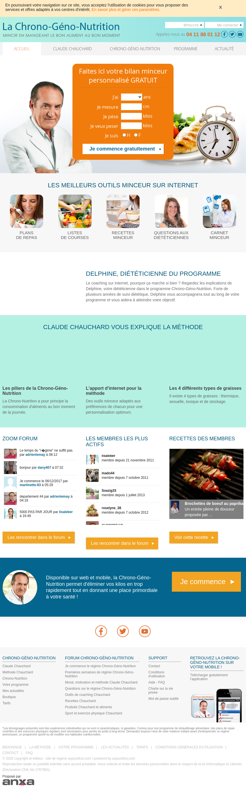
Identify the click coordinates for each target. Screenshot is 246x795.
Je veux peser (104, 126)
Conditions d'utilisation (157, 674)
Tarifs (7, 703)
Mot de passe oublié (164, 699)
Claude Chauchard (17, 666)
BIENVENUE (12, 747)
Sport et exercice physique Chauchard (93, 713)
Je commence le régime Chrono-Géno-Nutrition (100, 666)
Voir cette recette (191, 537)
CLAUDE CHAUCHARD (72, 48)
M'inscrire (191, 25)
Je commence (203, 581)
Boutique (9, 697)
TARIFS (142, 747)
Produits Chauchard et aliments (88, 707)
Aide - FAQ (157, 682)
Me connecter (227, 25)
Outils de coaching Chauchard (87, 695)
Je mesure (107, 107)
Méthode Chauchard (18, 672)
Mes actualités (13, 691)
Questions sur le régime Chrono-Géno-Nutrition (100, 689)
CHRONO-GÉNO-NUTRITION (135, 48)
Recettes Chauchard (80, 701)
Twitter (123, 631)
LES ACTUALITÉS (115, 747)
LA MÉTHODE (40, 747)
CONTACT (11, 753)
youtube (145, 631)
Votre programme (16, 685)
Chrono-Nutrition (15, 678)
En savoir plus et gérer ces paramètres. (126, 9)
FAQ (29, 753)
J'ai (115, 97)
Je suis (111, 136)
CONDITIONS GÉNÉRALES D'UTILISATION (189, 747)
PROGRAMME (186, 48)
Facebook (101, 631)
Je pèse (110, 116)
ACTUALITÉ (224, 48)
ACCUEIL (21, 48)
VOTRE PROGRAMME (76, 747)
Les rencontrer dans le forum (36, 537)
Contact (154, 666)
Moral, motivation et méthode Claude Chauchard (101, 682)
